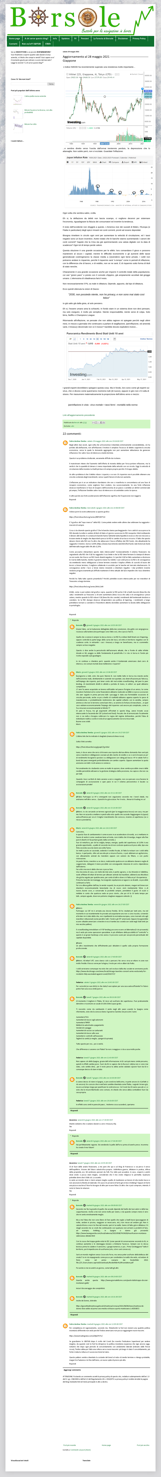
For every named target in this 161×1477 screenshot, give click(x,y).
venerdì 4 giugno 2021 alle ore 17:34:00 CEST (104, 1141)
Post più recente (69, 1445)
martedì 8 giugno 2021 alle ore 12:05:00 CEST (105, 1324)
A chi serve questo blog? (36, 39)
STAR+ (48, 44)
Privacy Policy (139, 39)
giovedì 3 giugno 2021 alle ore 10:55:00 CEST (104, 625)
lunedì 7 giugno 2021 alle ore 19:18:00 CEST (101, 1101)
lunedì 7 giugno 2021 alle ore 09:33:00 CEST (104, 997)
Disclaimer (123, 39)
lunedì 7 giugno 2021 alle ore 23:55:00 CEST (95, 1163)
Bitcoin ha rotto (31, 124)
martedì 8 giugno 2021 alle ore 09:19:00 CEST (104, 1277)
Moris (78, 672)
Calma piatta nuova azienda (35, 96)
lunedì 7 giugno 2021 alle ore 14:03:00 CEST (104, 1078)
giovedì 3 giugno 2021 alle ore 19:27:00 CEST (111, 733)
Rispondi (72, 500)
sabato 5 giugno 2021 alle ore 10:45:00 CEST (101, 982)
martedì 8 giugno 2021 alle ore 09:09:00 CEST (104, 1206)
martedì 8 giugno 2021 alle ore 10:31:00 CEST (104, 1297)
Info (55, 39)
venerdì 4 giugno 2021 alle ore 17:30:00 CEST (95, 1120)
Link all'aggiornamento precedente (79, 415)
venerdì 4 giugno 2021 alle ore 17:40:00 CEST (104, 957)
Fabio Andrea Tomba (77, 441)
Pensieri (85, 39)
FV (75, 39)
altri (72, 426)
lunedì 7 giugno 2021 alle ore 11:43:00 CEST (101, 1058)
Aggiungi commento (72, 1370)
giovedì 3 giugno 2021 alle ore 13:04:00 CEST (99, 672)
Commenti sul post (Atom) (80, 1450)
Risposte (75, 620)
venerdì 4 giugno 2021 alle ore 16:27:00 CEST (111, 905)
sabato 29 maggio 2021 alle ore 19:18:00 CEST (105, 441)
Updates (66, 39)
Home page (14, 39)
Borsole (79, 625)
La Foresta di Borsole (103, 39)
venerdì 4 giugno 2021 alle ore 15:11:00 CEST (104, 793)
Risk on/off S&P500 (31, 44)
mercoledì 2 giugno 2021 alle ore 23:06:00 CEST (105, 508)
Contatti (13, 44)
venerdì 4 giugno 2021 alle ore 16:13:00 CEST (99, 828)
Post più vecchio (143, 1445)
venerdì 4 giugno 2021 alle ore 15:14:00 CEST (104, 808)
